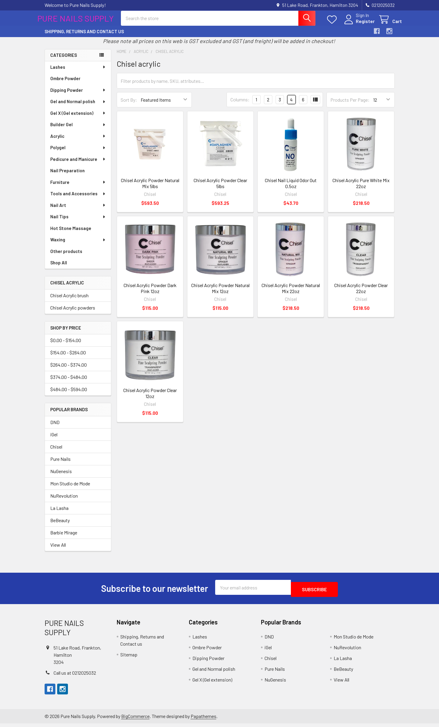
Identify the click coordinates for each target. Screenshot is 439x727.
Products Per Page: (350, 105)
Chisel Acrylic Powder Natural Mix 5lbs (150, 188)
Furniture (78, 187)
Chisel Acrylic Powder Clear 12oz (150, 398)
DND (55, 427)
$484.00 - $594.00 (68, 394)
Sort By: (129, 105)
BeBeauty (60, 525)
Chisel (56, 452)
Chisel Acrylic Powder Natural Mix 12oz (220, 293)
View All (58, 550)
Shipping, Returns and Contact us (84, 36)
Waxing (78, 245)
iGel (53, 440)
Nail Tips (78, 222)
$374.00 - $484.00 (68, 382)
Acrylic (78, 141)
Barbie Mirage (63, 538)
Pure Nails (60, 464)
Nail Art (78, 210)
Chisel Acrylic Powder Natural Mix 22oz (291, 293)
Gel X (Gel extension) (78, 118)
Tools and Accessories (78, 199)
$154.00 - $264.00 (68, 358)
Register (358, 25)
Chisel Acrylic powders (72, 313)
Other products (66, 256)
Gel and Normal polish (78, 106)
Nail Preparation (67, 176)
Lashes (78, 72)
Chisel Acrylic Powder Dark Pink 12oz (150, 293)
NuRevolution (64, 501)
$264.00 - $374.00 (68, 370)
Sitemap (128, 658)
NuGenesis (61, 476)
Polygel (78, 153)
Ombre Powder (65, 83)
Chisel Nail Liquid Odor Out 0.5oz (291, 188)
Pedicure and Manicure (78, 164)
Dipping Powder (78, 95)
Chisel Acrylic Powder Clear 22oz (361, 293)
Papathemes (203, 720)
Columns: (240, 105)
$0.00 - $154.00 (65, 345)
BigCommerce (135, 720)
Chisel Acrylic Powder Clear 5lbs (220, 188)
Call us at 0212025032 (75, 676)
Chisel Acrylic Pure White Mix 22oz (361, 188)
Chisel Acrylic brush (69, 301)
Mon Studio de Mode (70, 489)
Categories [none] (63, 60)
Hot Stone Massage (70, 233)
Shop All (58, 268)
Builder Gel (78, 129)
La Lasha (59, 513)
